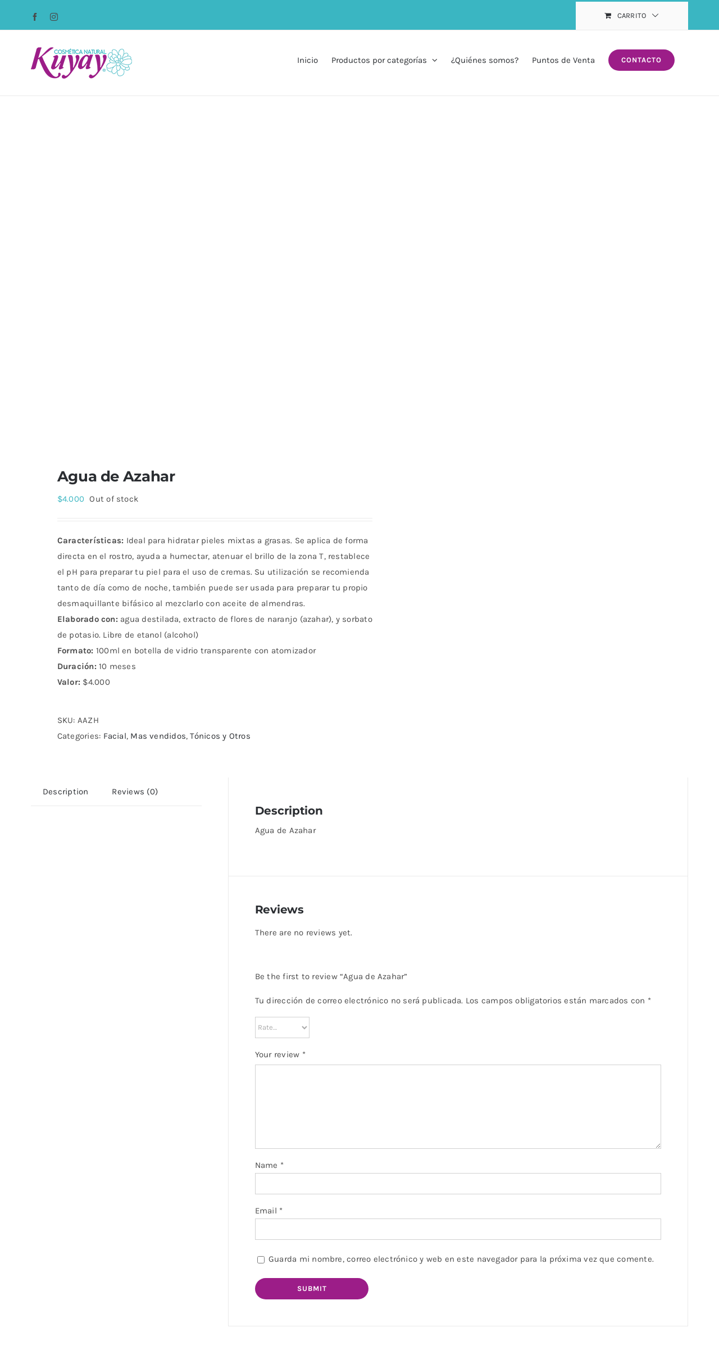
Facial (114, 736)
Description (65, 791)
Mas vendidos (158, 736)
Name (269, 1165)
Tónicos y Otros (220, 736)
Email (269, 1211)
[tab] (65, 791)
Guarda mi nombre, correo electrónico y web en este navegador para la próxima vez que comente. (461, 1259)
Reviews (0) (134, 791)
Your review (280, 1054)
